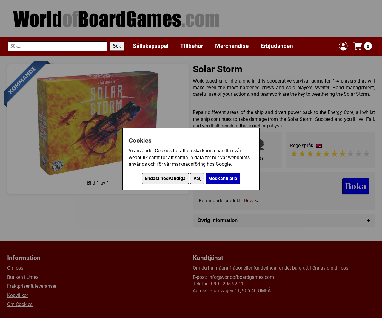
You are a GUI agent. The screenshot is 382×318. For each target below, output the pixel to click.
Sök (117, 45)
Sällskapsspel (150, 45)
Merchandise (232, 45)
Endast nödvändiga (165, 178)
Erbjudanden (277, 45)
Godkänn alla (223, 178)
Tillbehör (191, 45)
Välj (197, 178)
